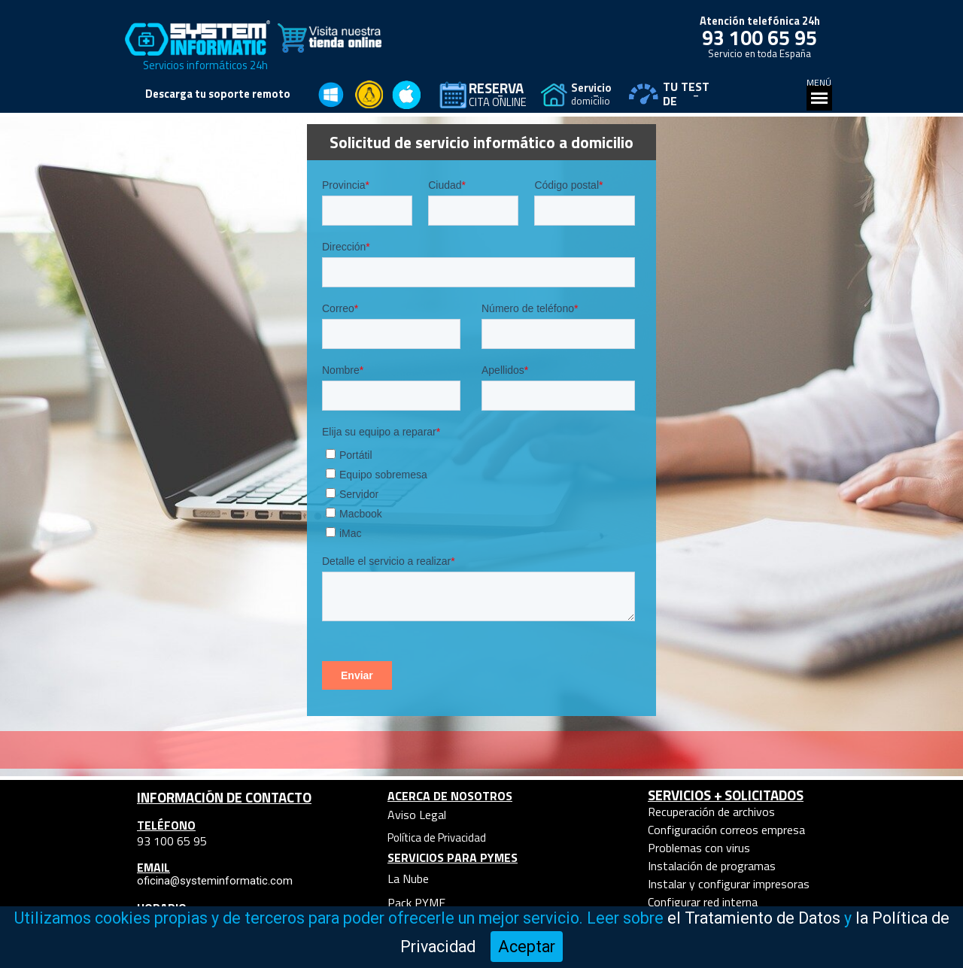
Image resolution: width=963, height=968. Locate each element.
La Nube (408, 878)
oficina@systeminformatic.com (215, 881)
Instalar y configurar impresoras (729, 884)
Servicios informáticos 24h (205, 65)
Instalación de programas (712, 866)
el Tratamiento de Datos (753, 918)
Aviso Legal (416, 815)
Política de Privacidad (436, 837)
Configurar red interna (703, 902)
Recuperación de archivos (711, 812)
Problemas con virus (699, 848)
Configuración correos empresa (726, 830)
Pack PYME (416, 903)
